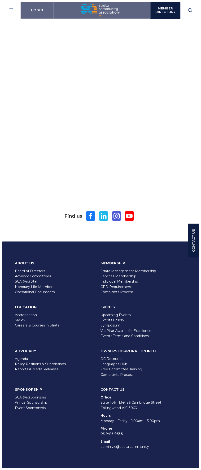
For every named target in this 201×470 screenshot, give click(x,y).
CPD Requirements (116, 287)
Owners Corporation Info (128, 351)
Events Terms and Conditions (124, 336)
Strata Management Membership (128, 271)
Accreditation (26, 315)
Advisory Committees (33, 276)
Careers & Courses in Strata (37, 325)
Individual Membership (119, 281)
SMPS (20, 320)
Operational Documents (35, 292)
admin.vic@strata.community (124, 447)
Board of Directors (30, 271)
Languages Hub (113, 364)
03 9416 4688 (111, 434)
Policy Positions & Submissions (40, 364)
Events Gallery (112, 320)
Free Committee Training (121, 369)
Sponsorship (28, 389)
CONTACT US (194, 240)
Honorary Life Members (34, 287)
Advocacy (25, 351)
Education (26, 307)
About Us (24, 263)
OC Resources (112, 359)
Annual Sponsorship (31, 402)
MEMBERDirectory (165, 10)
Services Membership (118, 276)
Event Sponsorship (30, 408)
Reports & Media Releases (36, 369)
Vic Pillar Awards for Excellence (125, 331)
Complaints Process (116, 292)
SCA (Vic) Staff (27, 281)
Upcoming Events (115, 315)
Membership (112, 263)
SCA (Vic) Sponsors (30, 397)
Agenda (21, 359)
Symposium (110, 325)
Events (107, 307)
